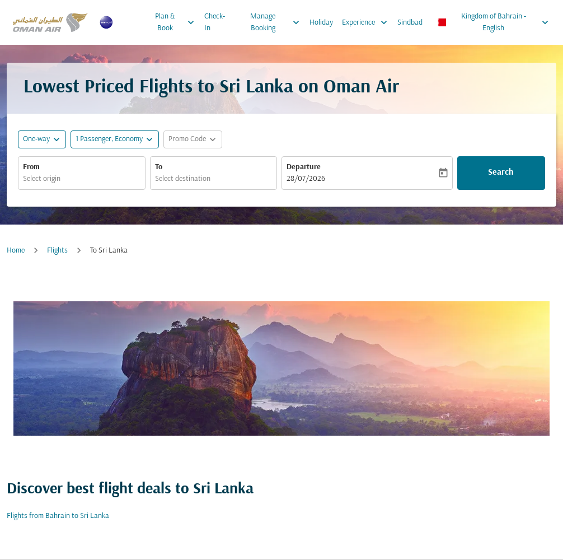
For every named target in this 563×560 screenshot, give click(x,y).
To (158, 167)
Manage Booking (277, 22)
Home (16, 250)
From (31, 167)
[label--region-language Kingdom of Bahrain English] (492, 22)
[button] (115, 139)
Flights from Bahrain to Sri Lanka (58, 516)
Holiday (321, 22)
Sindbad (410, 22)
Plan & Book (177, 22)
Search (501, 172)
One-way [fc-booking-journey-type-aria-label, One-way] (36, 139)
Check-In (214, 22)
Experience (367, 22)
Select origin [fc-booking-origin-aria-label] (41, 179)
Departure (304, 167)
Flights (57, 250)
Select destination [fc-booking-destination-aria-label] (182, 179)
